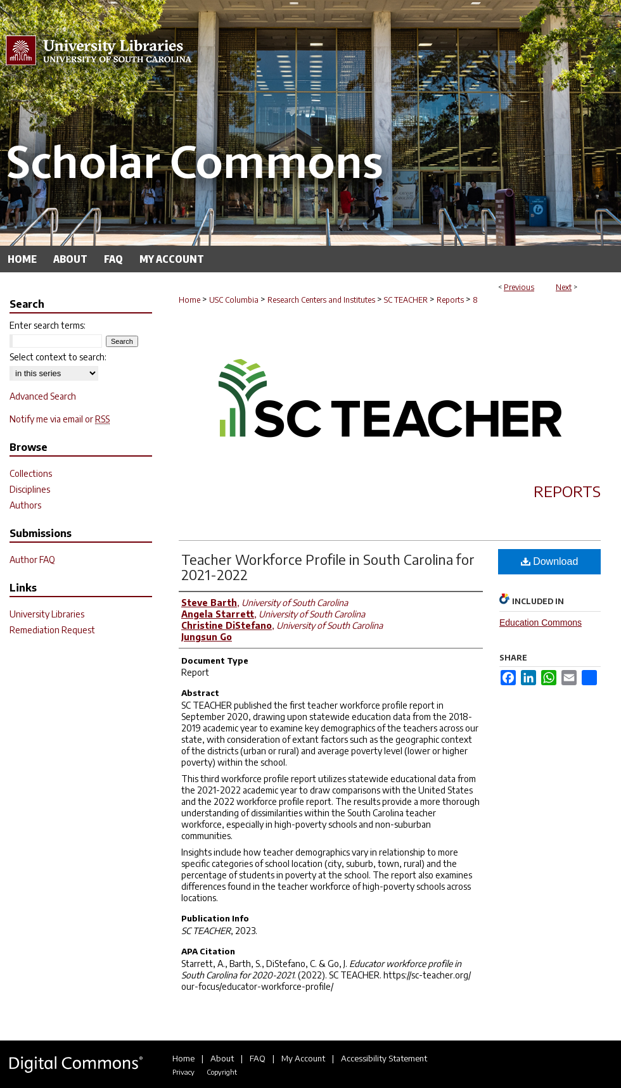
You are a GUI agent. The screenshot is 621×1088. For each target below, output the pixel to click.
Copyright (222, 1072)
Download (550, 561)
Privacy (183, 1072)
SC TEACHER (406, 300)
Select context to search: (58, 356)
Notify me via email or (60, 419)
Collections (31, 473)
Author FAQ (32, 559)
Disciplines (30, 489)
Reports (450, 300)
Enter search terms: (48, 325)
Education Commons (540, 622)
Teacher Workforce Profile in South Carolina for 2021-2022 (328, 566)
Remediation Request (52, 629)
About (222, 1058)
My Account (303, 1058)
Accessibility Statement (384, 1058)
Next (564, 287)
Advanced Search (43, 396)
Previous (519, 287)
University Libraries (47, 614)
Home (189, 300)
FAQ (258, 1058)
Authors (25, 505)
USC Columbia (234, 300)
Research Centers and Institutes (321, 300)
